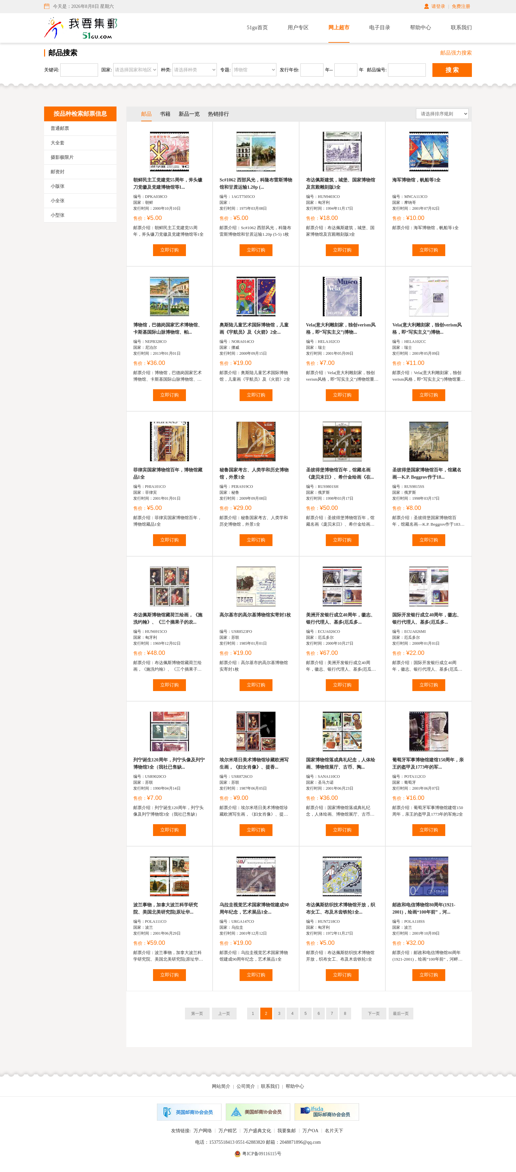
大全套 (57, 142)
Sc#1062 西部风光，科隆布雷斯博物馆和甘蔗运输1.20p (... (255, 184)
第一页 (197, 1013)
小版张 (57, 186)
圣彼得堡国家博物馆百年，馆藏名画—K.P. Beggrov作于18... (426, 473)
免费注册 (461, 6)
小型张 (57, 215)
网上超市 (338, 27)
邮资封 (57, 171)
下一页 (374, 1013)
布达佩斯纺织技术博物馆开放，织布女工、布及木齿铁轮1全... (340, 908)
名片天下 (334, 1130)
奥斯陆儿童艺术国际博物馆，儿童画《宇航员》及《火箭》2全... (254, 329)
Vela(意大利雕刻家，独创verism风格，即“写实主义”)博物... (340, 329)
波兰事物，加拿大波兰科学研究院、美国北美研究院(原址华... (165, 908)
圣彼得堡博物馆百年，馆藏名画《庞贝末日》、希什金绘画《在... (340, 473)
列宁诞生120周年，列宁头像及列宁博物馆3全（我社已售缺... (169, 763)
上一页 (224, 1013)
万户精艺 (228, 1130)
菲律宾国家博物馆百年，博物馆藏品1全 (167, 473)
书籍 (165, 114)
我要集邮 (286, 1130)
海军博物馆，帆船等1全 (416, 180)
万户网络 (203, 1130)
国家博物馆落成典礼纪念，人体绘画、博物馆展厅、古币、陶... (340, 763)
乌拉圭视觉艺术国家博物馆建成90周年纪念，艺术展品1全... (254, 908)
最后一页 (401, 1013)
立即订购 (169, 250)
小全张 (57, 200)
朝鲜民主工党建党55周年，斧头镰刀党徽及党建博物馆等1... (167, 184)
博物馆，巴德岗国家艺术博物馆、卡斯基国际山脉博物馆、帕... (167, 329)
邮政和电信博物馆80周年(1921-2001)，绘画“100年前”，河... (423, 908)
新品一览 (189, 114)
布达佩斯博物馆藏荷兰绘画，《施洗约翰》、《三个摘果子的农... (167, 618)
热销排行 (218, 114)
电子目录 (379, 27)
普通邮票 (60, 128)
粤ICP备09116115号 (261, 1153)
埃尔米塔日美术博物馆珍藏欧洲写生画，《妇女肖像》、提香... (254, 763)
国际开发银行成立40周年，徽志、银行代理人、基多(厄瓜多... (426, 618)
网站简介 (221, 1086)
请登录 (438, 6)
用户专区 (298, 27)
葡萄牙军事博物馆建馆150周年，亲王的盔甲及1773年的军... (428, 763)
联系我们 (461, 27)
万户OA (310, 1130)
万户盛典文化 (257, 1130)
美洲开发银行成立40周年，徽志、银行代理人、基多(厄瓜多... (340, 618)
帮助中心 (420, 27)
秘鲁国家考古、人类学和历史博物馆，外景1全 (254, 473)
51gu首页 (257, 27)
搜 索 (452, 70)
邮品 (146, 114)
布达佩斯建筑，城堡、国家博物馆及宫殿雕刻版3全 (340, 184)
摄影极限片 (62, 157)
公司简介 (246, 1086)
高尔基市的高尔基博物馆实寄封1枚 (255, 614)
